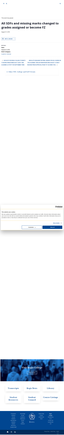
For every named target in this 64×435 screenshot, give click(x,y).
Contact (41, 415)
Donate (22, 415)
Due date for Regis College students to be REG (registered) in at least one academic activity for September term (13, 63)
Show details (56, 223)
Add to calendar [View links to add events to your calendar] (9, 38)
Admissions (22, 419)
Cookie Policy (52, 431)
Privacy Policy (46, 431)
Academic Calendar (6, 54)
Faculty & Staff (13, 427)
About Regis (22, 414)
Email (41, 419)
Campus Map (41, 414)
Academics (22, 417)
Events (22, 420)
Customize (31, 227)
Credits (57, 431)
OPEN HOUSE (32, 373)
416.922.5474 (41, 417)
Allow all (52, 227)
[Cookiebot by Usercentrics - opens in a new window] (56, 207)
